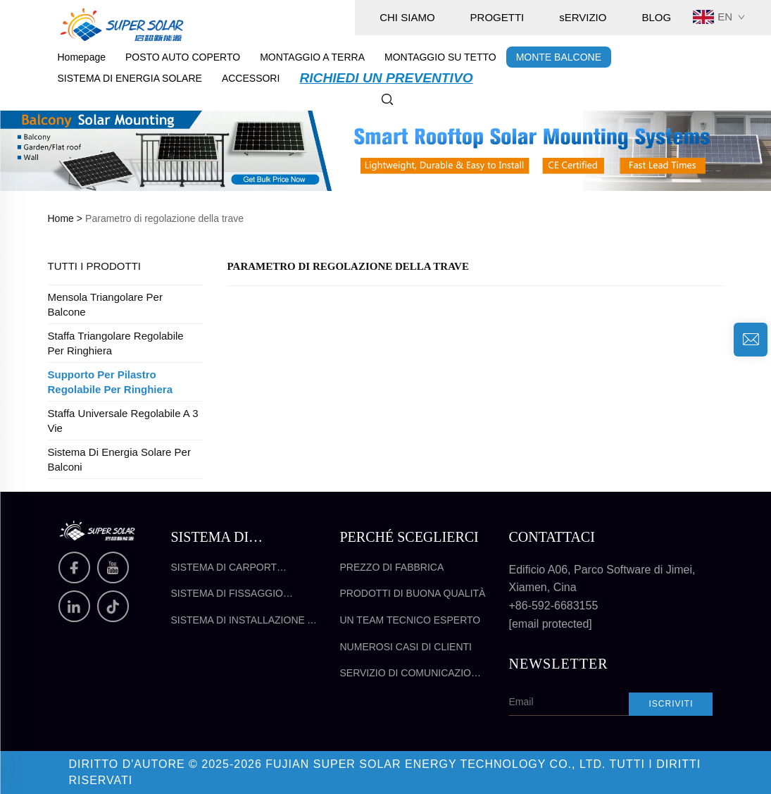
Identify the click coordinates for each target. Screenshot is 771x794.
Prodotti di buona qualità (413, 593)
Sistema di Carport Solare (224, 568)
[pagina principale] (121, 24)
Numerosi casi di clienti (406, 646)
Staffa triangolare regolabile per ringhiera (116, 343)
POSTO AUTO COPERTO (182, 57)
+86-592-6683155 (553, 606)
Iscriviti (670, 704)
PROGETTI (497, 17)
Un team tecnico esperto (410, 620)
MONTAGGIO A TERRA (312, 57)
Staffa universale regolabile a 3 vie (123, 420)
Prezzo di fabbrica (392, 567)
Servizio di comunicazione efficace (412, 674)
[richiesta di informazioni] (750, 339)
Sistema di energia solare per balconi (119, 459)
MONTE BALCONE (558, 57)
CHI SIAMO (407, 17)
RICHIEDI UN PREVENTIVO (385, 77)
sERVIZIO (582, 17)
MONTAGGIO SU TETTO (440, 57)
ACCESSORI (251, 78)
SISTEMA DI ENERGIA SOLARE (130, 78)
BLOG (656, 17)
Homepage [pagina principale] (82, 57)
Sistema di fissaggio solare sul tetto (227, 594)
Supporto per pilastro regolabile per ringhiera (110, 381)
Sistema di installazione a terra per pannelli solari (243, 621)
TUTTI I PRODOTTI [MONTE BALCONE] (95, 266)
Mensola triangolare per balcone (105, 304)
